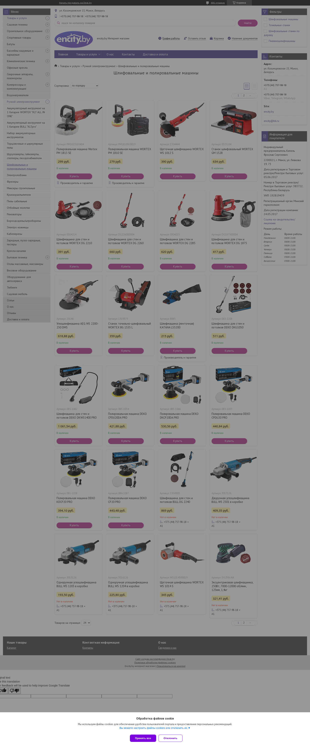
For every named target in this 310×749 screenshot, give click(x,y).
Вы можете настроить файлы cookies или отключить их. (153, 729)
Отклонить (172, 738)
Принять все (143, 738)
